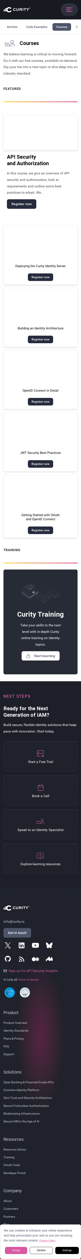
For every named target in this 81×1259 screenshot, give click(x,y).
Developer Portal (14, 1173)
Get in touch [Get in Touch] (17, 933)
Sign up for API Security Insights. (31, 971)
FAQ (6, 1046)
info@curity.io (13, 921)
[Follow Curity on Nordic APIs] (50, 960)
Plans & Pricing (13, 1038)
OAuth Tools (11, 1165)
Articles (12, 27)
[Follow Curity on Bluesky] (50, 946)
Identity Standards (15, 1030)
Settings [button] (67, 1250)
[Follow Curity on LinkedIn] (22, 946)
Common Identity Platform (21, 1090)
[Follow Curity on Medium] (36, 960)
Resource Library (14, 1149)
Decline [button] (41, 1250)
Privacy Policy (47, 1240)
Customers (10, 1208)
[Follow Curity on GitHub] (8, 960)
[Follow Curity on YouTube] (36, 946)
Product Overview (15, 1022)
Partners (9, 1216)
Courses (61, 27)
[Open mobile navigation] (69, 9)
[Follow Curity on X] (8, 946)
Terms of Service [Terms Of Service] (28, 979)
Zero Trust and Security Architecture (27, 1097)
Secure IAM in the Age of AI (21, 1121)
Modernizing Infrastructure (21, 1113)
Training (8, 1157)
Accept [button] (16, 1250)
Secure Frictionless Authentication (26, 1105)
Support (8, 1054)
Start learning (40, 656)
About (7, 1201)
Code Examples (36, 27)
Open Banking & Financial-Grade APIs (28, 1082)
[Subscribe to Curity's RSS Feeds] (22, 960)
